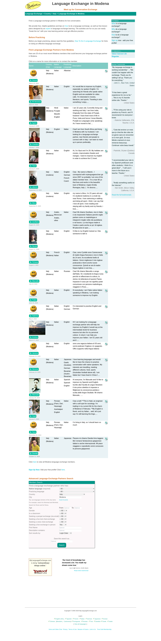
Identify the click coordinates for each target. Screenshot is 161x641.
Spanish (68, 619)
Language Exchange (33, 14)
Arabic (110, 621)
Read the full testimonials (121, 195)
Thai (91, 621)
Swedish (97, 621)
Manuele (34, 395)
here (34, 462)
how (66, 26)
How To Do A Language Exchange (88, 41)
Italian (82, 619)
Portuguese (75, 621)
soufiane (34, 222)
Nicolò (33, 246)
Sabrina (34, 316)
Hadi (33, 416)
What (114, 23)
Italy (54, 14)
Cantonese (67, 621)
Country (47, 14)
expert (48, 28)
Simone (34, 369)
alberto (34, 187)
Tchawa (34, 262)
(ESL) (62, 619)
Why (113, 29)
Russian (84, 621)
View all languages (80, 624)
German (89, 619)
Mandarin (59, 621)
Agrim (33, 123)
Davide (34, 453)
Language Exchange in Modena (71, 14)
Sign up (114, 40)
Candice (34, 144)
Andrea (34, 337)
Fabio (33, 300)
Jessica (34, 353)
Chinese (51, 621)
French (75, 619)
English (57, 619)
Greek (103, 621)
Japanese (97, 619)
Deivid (33, 80)
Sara (33, 432)
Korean (104, 619)
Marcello (34, 281)
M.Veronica (35, 102)
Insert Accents (63, 500)
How (113, 35)
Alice (33, 203)
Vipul (33, 166)
